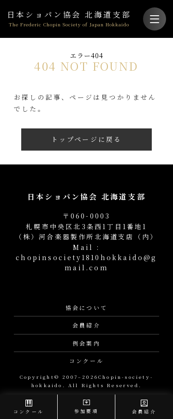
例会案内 (86, 343)
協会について (86, 307)
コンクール (86, 360)
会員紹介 (86, 325)
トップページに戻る (86, 139)
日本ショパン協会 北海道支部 (69, 19)
